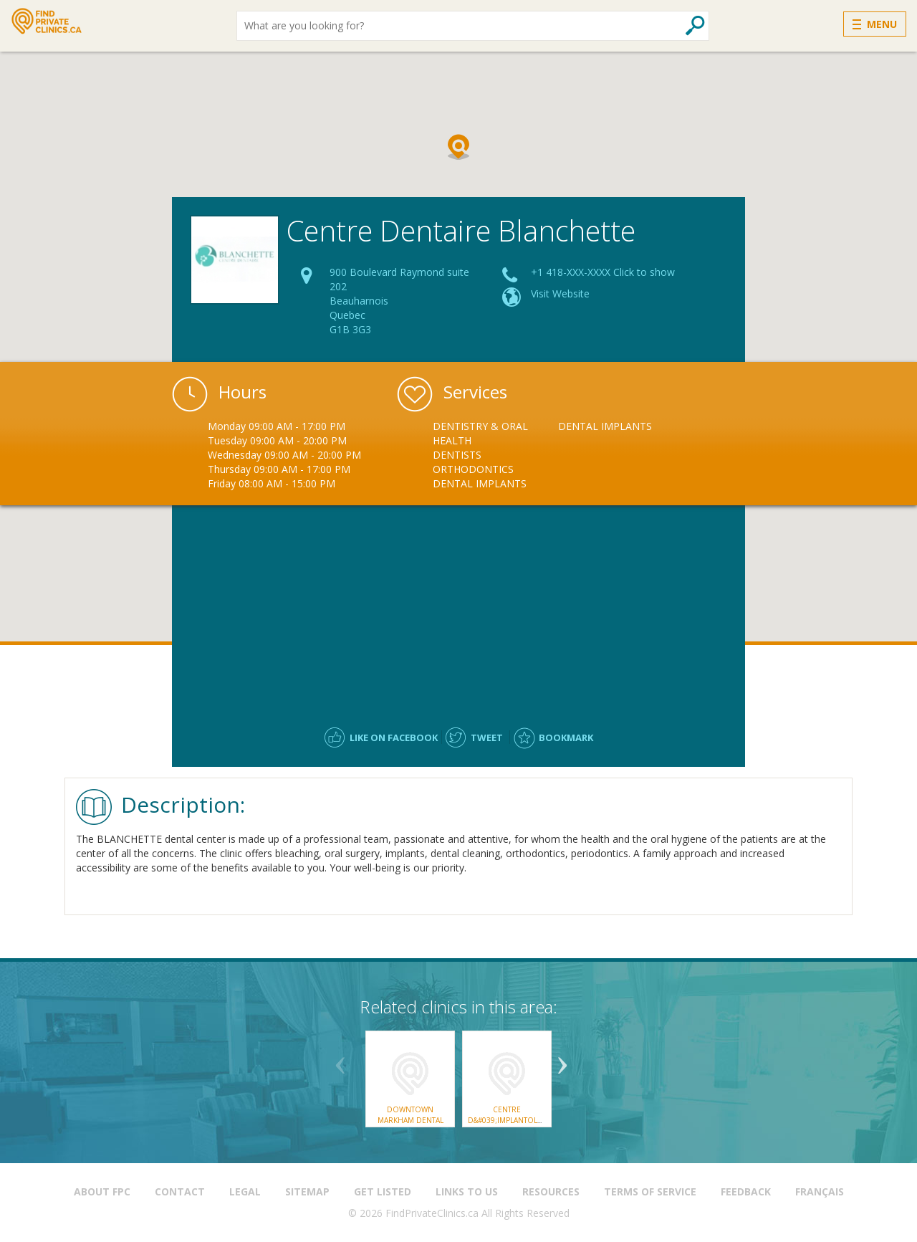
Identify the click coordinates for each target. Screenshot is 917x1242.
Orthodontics (473, 469)
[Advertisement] (458, 609)
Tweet (487, 737)
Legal (245, 1191)
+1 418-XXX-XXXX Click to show (603, 272)
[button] (458, 147)
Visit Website (560, 293)
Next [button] (562, 1059)
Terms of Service (650, 1191)
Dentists (457, 455)
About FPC (102, 1191)
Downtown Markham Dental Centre (410, 1119)
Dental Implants (480, 483)
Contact (180, 1191)
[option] (495, 455)
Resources (551, 1191)
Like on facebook (394, 737)
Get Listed (382, 1191)
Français (819, 1191)
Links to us (467, 1191)
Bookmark (566, 737)
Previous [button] (340, 1059)
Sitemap (307, 1191)
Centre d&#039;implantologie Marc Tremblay (512, 1119)
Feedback (746, 1191)
